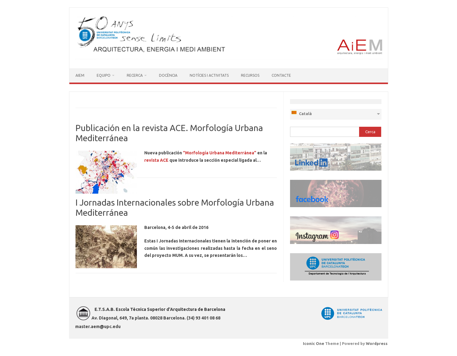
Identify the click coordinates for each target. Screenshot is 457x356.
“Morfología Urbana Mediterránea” (219, 152)
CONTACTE (281, 75)
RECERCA (135, 75)
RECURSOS (250, 75)
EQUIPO (103, 75)
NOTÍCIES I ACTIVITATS (209, 75)
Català (301, 113)
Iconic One (313, 343)
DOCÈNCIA (168, 75)
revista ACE (156, 160)
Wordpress (377, 343)
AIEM (80, 75)
